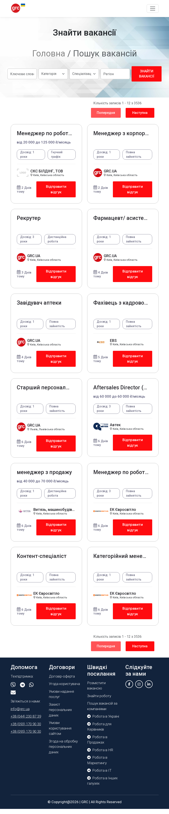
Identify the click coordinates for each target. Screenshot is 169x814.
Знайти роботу (99, 701)
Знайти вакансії (146, 73)
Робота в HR (100, 755)
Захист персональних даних (60, 714)
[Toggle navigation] (153, 8)
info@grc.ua (20, 714)
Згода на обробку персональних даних (63, 751)
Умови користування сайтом (60, 733)
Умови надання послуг (61, 699)
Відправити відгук (56, 190)
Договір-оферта (62, 681)
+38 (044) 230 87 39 (26, 721)
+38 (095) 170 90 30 (26, 736)
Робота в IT (99, 775)
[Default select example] (53, 74)
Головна (48, 54)
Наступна (140, 113)
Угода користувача (64, 689)
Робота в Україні (103, 721)
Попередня (106, 113)
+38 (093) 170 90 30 (26, 729)
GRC (84, 807)
